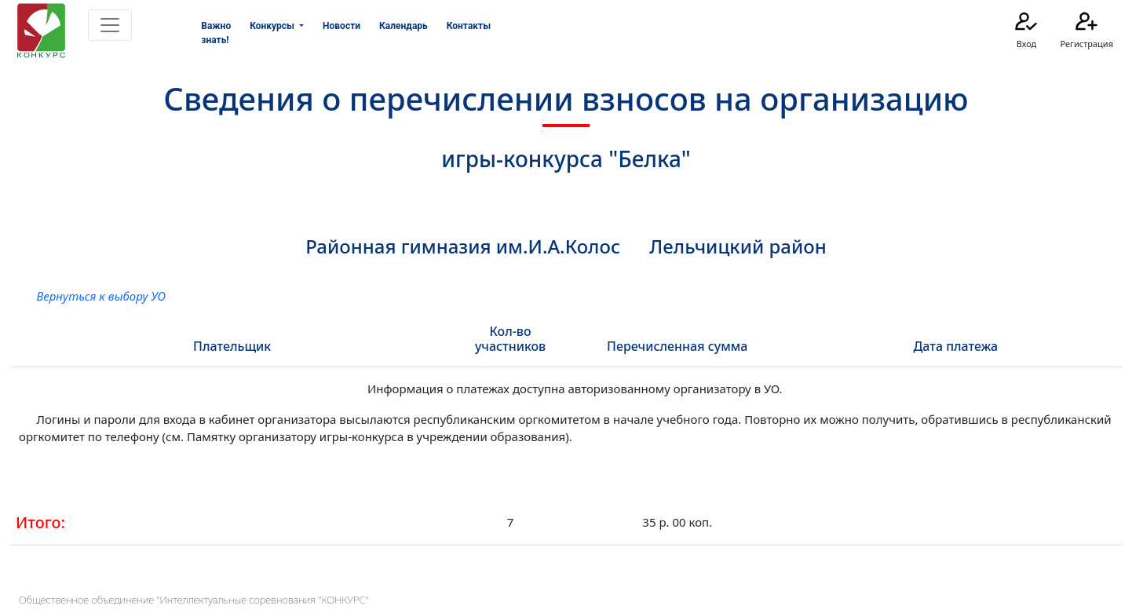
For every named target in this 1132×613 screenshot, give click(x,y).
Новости (341, 25)
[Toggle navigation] (110, 25)
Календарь (403, 25)
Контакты (469, 25)
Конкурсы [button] (273, 25)
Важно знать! (216, 33)
